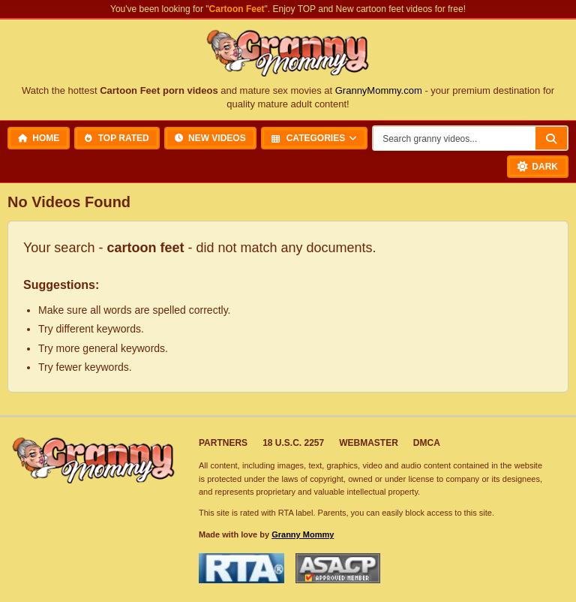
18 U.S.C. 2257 (293, 443)
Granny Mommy (303, 534)
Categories (308, 138)
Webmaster (368, 443)
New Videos (210, 138)
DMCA (426, 443)
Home (38, 138)
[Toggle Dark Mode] (537, 166)
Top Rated (116, 138)
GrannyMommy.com (378, 90)
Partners (223, 443)
